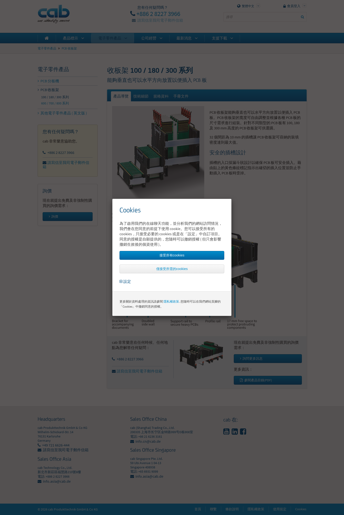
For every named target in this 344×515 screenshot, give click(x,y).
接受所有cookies (172, 255)
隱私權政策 (171, 301)
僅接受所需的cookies (172, 269)
